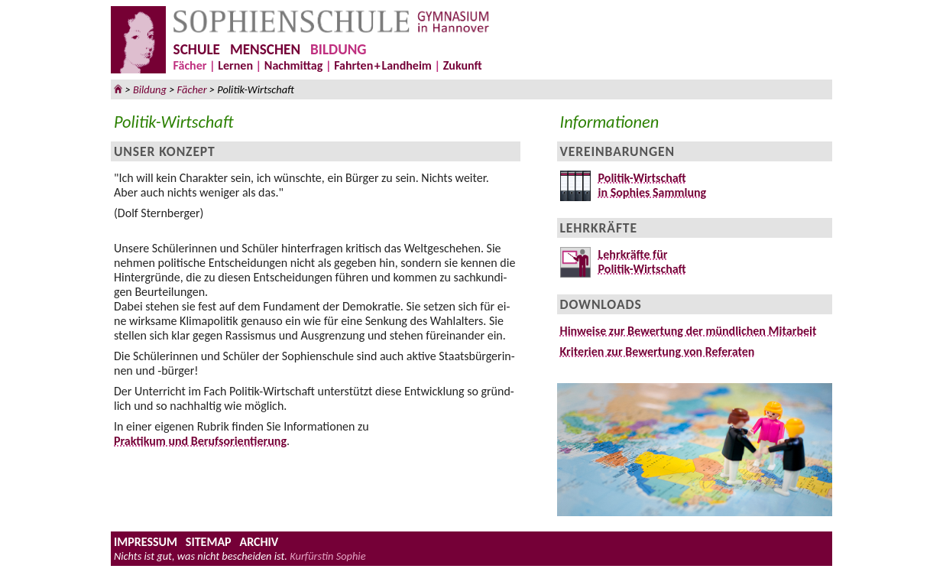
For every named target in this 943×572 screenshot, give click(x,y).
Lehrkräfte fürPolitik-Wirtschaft (638, 261)
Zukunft (462, 65)
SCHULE (196, 49)
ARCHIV (258, 542)
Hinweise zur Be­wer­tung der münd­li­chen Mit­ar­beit (688, 330)
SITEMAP (209, 542)
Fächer (190, 65)
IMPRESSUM (145, 542)
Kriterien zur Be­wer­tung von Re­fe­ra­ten (657, 351)
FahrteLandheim (383, 65)
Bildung (150, 89)
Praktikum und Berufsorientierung (200, 441)
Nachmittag (293, 65)
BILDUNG (338, 49)
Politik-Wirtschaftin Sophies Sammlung (649, 185)
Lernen (235, 65)
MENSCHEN (265, 49)
